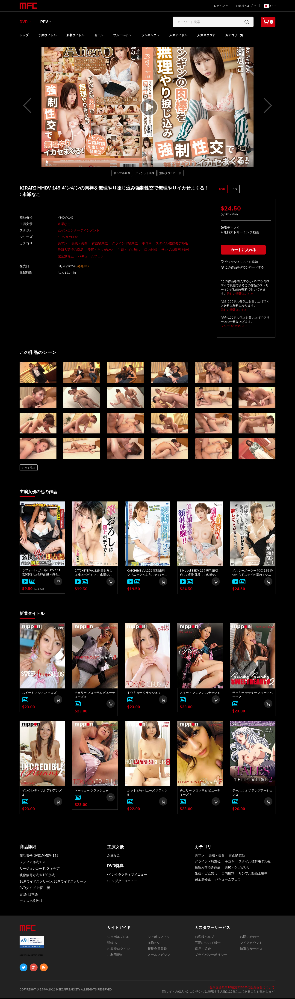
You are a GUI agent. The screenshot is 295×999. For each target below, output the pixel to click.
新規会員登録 (157, 952)
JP (269, 6)
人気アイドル (178, 35)
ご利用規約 (115, 959)
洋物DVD (113, 945)
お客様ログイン (118, 952)
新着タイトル (75, 35)
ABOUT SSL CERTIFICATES (32, 956)
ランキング (148, 35)
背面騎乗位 (90, 243)
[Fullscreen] (247, 162)
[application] (147, 107)
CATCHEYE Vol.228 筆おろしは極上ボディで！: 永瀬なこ (93, 573)
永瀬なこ (54, 224)
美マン (53, 243)
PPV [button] (234, 189)
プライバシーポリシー (211, 959)
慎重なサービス (251, 952)
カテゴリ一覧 (234, 35)
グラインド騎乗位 (115, 243)
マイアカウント (251, 945)
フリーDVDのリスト (234, 327)
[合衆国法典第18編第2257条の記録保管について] (242, 988)
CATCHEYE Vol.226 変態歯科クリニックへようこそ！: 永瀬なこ (147, 573)
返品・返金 (203, 952)
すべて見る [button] (28, 469)
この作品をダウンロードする (242, 268)
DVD (24, 21)
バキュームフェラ (61, 256)
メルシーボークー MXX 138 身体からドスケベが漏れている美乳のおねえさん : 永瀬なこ (252, 573)
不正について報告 (208, 945)
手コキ (137, 243)
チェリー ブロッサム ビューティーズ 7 (200, 793)
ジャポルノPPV (158, 938)
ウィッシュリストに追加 (239, 263)
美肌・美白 (70, 243)
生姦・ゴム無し (119, 250)
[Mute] (240, 162)
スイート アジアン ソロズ (39, 693)
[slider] (134, 162)
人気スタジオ (206, 35)
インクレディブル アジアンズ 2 (42, 793)
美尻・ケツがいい (91, 250)
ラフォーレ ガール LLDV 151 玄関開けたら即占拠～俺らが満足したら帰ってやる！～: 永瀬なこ (42, 573)
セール (98, 35)
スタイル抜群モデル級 (162, 243)
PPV (44, 21)
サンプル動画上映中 (166, 250)
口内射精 (141, 250)
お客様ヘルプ (246, 5)
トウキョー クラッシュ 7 (143, 693)
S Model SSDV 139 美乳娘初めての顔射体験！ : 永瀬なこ (199, 573)
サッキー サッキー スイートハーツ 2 (252, 695)
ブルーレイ (120, 35)
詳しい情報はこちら (240, 295)
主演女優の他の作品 (40, 492)
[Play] (147, 107)
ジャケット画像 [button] (144, 173)
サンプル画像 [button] (122, 173)
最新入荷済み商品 (61, 250)
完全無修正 (193, 250)
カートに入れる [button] (244, 251)
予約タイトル (47, 35)
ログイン (221, 5)
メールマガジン (159, 959)
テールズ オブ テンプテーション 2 (252, 793)
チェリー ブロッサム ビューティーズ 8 (95, 695)
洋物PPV (153, 945)
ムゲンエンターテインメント (69, 230)
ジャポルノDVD (118, 938)
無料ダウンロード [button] (170, 173)
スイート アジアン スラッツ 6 (200, 693)
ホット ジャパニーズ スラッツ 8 (147, 793)
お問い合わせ (249, 938)
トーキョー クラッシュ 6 (91, 791)
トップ (24, 35)
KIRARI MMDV (58, 237)
